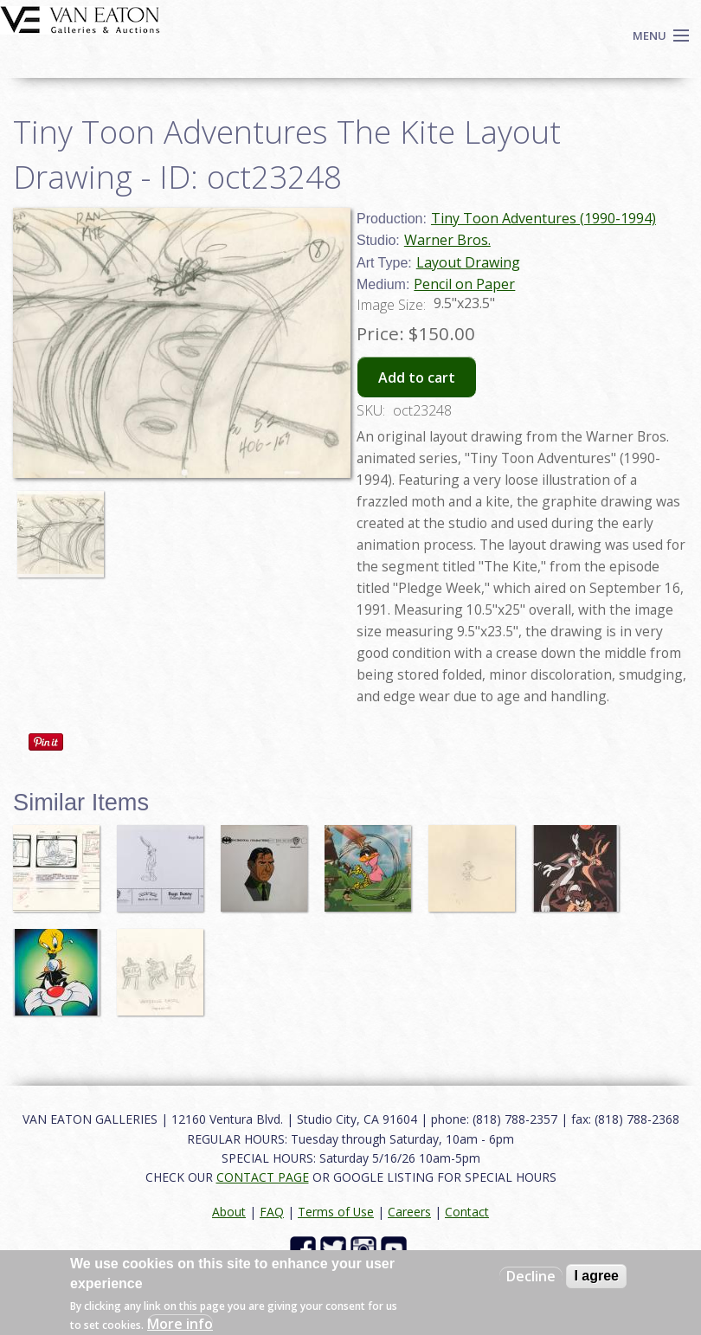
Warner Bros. (447, 239)
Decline (531, 1276)
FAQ (272, 1211)
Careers (409, 1211)
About (229, 1211)
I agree (596, 1275)
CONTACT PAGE (262, 1177)
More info (180, 1323)
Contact (467, 1211)
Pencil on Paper (464, 283)
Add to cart (416, 377)
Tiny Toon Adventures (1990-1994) (543, 218)
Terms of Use (336, 1211)
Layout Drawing (468, 262)
